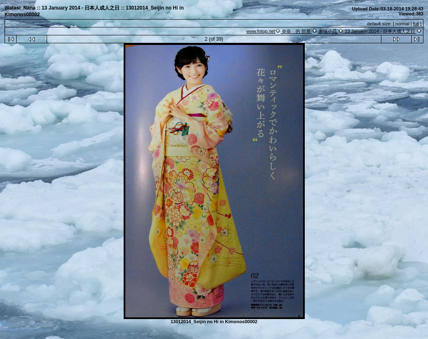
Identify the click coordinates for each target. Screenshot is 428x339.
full (416, 23)
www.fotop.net (260, 31)
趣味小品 (327, 31)
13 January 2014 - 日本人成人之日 (379, 31)
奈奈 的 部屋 (296, 31)
